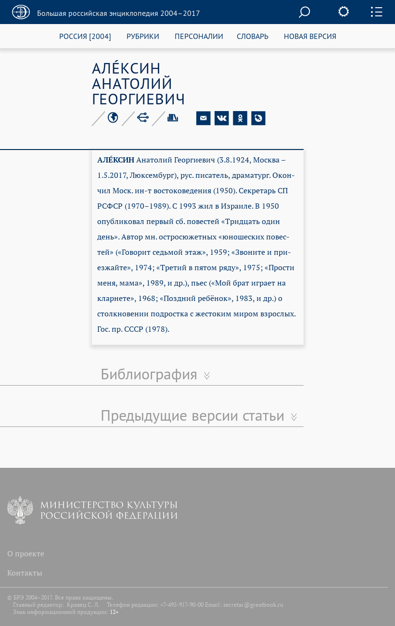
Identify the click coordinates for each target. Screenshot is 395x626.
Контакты (24, 572)
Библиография (149, 373)
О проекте (25, 553)
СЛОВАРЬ (252, 36)
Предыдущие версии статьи (192, 415)
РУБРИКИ (143, 36)
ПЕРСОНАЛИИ (199, 36)
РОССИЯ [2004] (85, 36)
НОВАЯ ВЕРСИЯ (310, 36)
